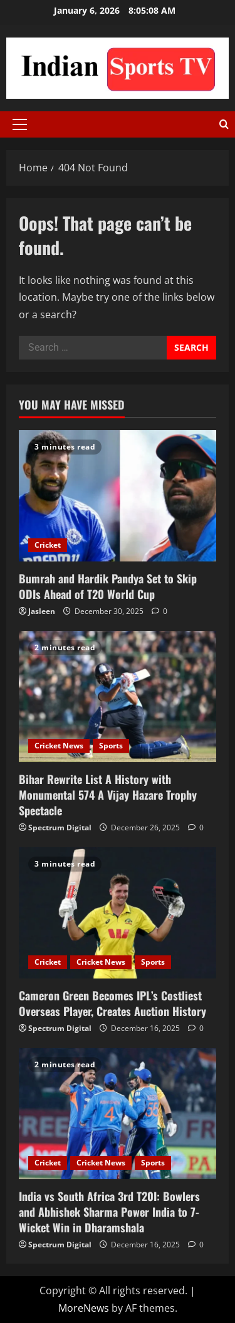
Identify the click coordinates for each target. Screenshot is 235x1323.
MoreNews (83, 1308)
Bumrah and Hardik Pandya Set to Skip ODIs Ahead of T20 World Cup (108, 586)
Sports (111, 745)
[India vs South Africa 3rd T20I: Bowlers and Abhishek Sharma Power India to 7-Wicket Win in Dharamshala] (117, 1113)
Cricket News (58, 745)
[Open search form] (224, 124)
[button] (19, 124)
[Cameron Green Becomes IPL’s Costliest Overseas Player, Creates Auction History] (117, 912)
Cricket (47, 545)
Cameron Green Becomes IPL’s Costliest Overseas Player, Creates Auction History (112, 1003)
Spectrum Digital (59, 827)
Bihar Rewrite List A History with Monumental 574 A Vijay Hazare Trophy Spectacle (108, 794)
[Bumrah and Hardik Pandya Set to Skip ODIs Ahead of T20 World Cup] (117, 495)
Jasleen (41, 611)
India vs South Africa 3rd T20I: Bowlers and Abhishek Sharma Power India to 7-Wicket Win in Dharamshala (109, 1211)
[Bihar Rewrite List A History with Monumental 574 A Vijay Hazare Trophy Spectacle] (117, 696)
